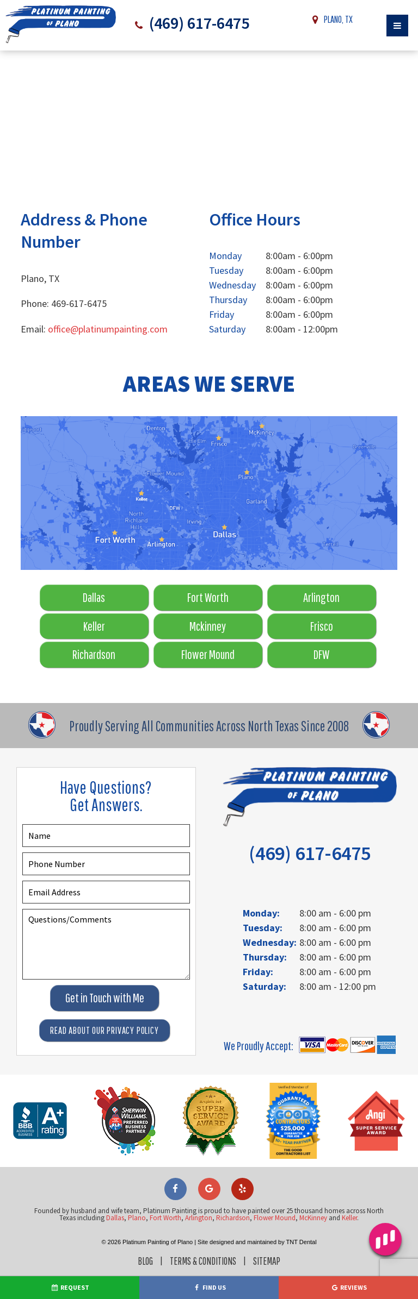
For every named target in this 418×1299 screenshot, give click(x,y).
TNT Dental (301, 1242)
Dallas (94, 597)
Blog (145, 1261)
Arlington (321, 597)
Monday (225, 255)
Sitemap (266, 1261)
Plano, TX (330, 19)
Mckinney (207, 626)
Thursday (228, 299)
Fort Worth (208, 597)
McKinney (313, 1217)
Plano (137, 1217)
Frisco (321, 626)
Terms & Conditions (203, 1261)
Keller (94, 626)
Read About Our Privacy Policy (104, 1030)
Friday (221, 314)
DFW (321, 654)
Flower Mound (208, 654)
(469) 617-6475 (197, 23)
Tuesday (226, 270)
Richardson (93, 654)
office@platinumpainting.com (108, 329)
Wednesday (232, 285)
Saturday (227, 329)
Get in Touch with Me (104, 997)
